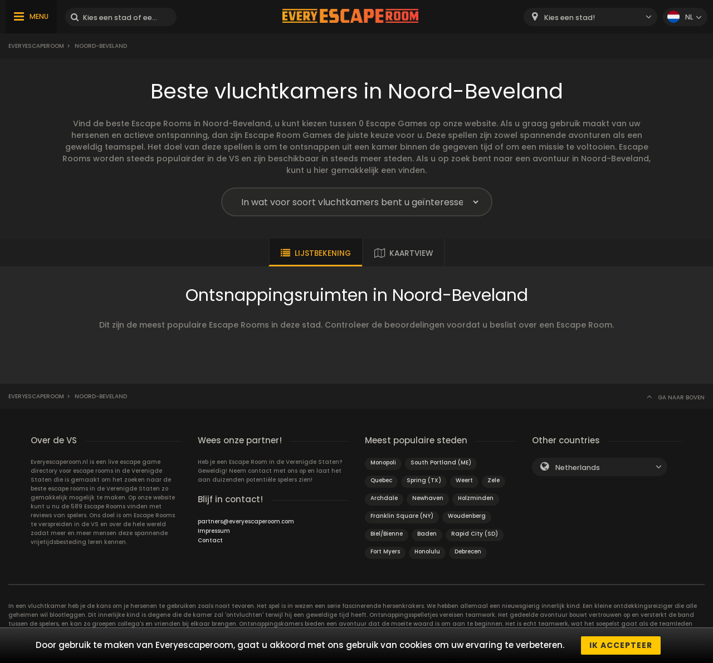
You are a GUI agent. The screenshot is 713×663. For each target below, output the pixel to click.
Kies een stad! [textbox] (569, 17)
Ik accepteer (620, 645)
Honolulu (427, 551)
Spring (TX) (424, 480)
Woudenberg (467, 516)
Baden (427, 534)
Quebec (381, 480)
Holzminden (476, 498)
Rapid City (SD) (474, 534)
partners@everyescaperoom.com (246, 521)
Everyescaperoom (36, 46)
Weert (464, 480)
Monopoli (383, 462)
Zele (493, 480)
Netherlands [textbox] (577, 467)
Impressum (214, 531)
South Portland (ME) (441, 462)
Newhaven (427, 498)
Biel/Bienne (386, 534)
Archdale (384, 498)
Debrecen (468, 551)
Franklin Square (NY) (401, 516)
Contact (210, 540)
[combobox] (590, 17)
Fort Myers (385, 551)
